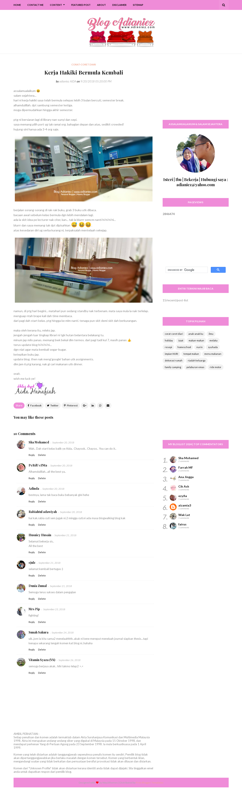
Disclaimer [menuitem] (119, 4)
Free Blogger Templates (149, 782)
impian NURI (171, 353)
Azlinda (34, 488)
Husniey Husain (40, 535)
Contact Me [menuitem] (35, 4)
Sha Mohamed (39, 442)
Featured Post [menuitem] (81, 4)
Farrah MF (185, 467)
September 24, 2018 (63, 632)
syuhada (213, 347)
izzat (180, 340)
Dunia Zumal (38, 586)
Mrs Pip (34, 609)
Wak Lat (184, 515)
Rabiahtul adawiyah (43, 512)
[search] (186, 270)
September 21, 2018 (65, 535)
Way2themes (110, 782)
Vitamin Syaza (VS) (42, 660)
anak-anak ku (195, 333)
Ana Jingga (186, 477)
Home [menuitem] (17, 4)
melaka (213, 340)
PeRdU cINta (38, 465)
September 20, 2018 (63, 442)
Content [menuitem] (56, 4)
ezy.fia (182, 496)
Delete (42, 455)
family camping (173, 367)
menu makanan (212, 353)
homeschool (184, 347)
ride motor (215, 367)
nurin (199, 347)
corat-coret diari (174, 333)
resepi (168, 347)
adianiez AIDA (67, 81)
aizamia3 (184, 505)
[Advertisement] (196, 89)
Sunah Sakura (38, 632)
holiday (169, 340)
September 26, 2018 (69, 660)
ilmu (211, 333)
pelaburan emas (195, 367)
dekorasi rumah (173, 360)
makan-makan (196, 340)
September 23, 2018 (54, 609)
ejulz (32, 563)
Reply (32, 455)
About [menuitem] (101, 4)
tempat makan (191, 353)
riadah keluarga (196, 360)
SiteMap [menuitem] (138, 4)
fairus (182, 524)
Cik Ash (183, 486)
